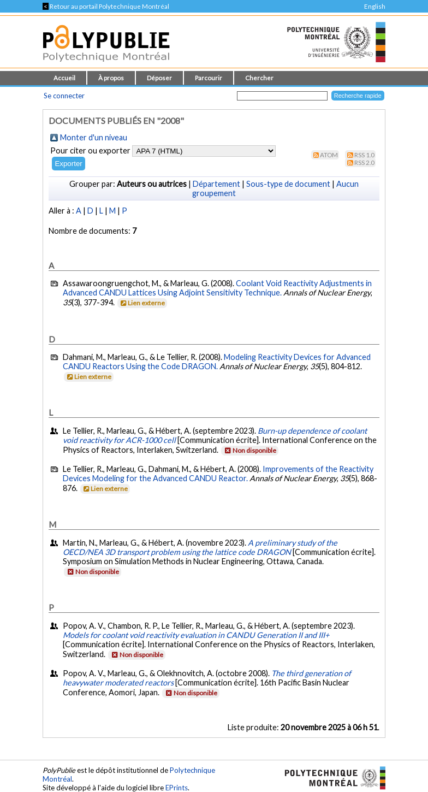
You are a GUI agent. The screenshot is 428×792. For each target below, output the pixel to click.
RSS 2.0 (364, 162)
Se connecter (64, 95)
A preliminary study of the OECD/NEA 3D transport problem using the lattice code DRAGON (200, 547)
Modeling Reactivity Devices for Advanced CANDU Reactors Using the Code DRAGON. (217, 361)
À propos (111, 77)
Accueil (64, 77)
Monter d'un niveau (93, 137)
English (374, 6)
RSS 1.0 (364, 154)
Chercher (259, 77)
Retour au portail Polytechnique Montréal (106, 6)
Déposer (159, 77)
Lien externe (141, 303)
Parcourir (208, 77)
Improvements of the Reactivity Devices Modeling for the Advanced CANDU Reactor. (218, 473)
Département (216, 183)
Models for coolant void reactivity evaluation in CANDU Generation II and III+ (196, 635)
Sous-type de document (288, 183)
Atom (329, 154)
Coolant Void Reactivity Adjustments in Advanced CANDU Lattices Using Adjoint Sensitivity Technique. (217, 288)
